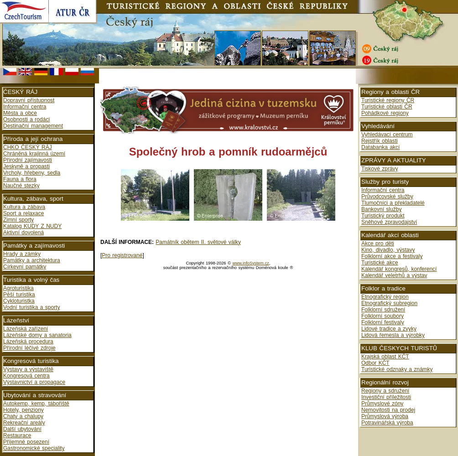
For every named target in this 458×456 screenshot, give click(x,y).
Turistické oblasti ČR (386, 107)
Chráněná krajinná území (34, 153)
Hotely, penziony (23, 410)
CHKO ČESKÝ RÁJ (27, 147)
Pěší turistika (19, 294)
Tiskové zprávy (379, 169)
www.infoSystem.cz (251, 263)
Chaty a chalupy (23, 416)
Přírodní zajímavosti (27, 160)
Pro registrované (122, 255)
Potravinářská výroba (387, 423)
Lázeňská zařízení (25, 329)
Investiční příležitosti (386, 397)
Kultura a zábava (24, 207)
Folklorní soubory (382, 316)
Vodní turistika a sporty (31, 307)
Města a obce (20, 113)
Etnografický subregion (389, 303)
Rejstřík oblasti (379, 141)
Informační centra (24, 107)
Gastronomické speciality (33, 448)
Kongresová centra (26, 376)
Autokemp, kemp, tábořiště (36, 403)
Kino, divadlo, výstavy (388, 250)
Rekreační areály (24, 423)
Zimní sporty (18, 220)
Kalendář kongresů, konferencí (399, 269)
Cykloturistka (19, 301)
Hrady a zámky (22, 254)
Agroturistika (18, 288)
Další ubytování (22, 429)
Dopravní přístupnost (28, 100)
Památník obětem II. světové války (198, 242)
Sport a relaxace (23, 213)
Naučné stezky (21, 185)
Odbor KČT (375, 363)
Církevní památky (24, 267)
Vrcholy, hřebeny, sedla (31, 173)
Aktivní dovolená (23, 232)
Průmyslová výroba (384, 416)
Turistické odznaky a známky (397, 369)
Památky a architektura (31, 260)
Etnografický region (385, 297)
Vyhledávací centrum (387, 134)
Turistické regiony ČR (387, 100)
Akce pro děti (377, 243)
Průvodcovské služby (387, 196)
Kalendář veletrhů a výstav (394, 275)
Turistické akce (379, 262)
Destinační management (33, 126)
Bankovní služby (381, 209)
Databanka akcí (380, 147)
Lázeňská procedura (28, 341)
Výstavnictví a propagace (34, 382)
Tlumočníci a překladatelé (393, 203)
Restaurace (17, 435)
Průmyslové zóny (382, 403)
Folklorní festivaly (382, 322)
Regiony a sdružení (385, 391)
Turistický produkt (383, 215)
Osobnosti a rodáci (26, 119)
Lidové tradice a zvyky (388, 329)
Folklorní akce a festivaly (391, 256)
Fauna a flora (19, 179)
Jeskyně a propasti (26, 166)
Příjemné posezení (26, 442)
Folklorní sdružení (383, 309)
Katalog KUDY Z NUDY (32, 226)
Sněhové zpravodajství (389, 222)
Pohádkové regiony (385, 113)
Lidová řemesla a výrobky (393, 335)
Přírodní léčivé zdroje (29, 348)
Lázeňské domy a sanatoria (37, 335)
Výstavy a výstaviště (28, 369)
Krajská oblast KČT (385, 356)
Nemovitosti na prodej (388, 410)
